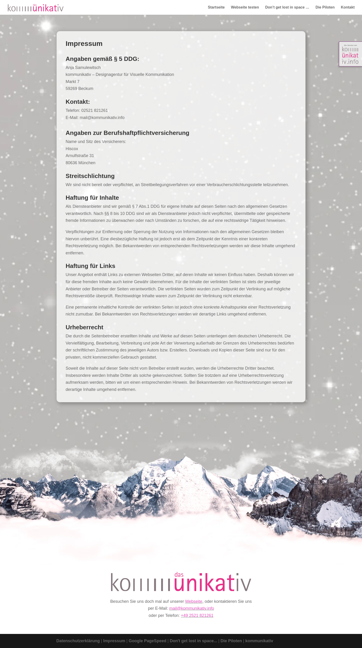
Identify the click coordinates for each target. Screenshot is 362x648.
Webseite (193, 601)
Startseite (216, 7)
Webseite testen (245, 7)
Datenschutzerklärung (78, 641)
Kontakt (348, 7)
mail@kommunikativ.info (191, 608)
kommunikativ (260, 641)
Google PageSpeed (148, 641)
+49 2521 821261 (197, 615)
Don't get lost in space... (194, 641)
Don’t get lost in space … (287, 7)
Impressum (114, 641)
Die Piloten (325, 7)
